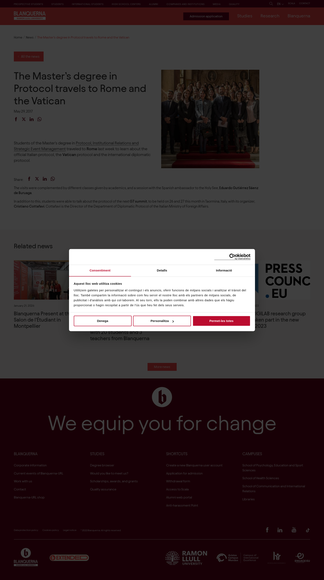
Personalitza (162, 321)
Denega (102, 321)
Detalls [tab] (162, 270)
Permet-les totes (221, 321)
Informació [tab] (224, 270)
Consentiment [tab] (99, 270)
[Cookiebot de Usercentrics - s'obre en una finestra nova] (232, 256)
